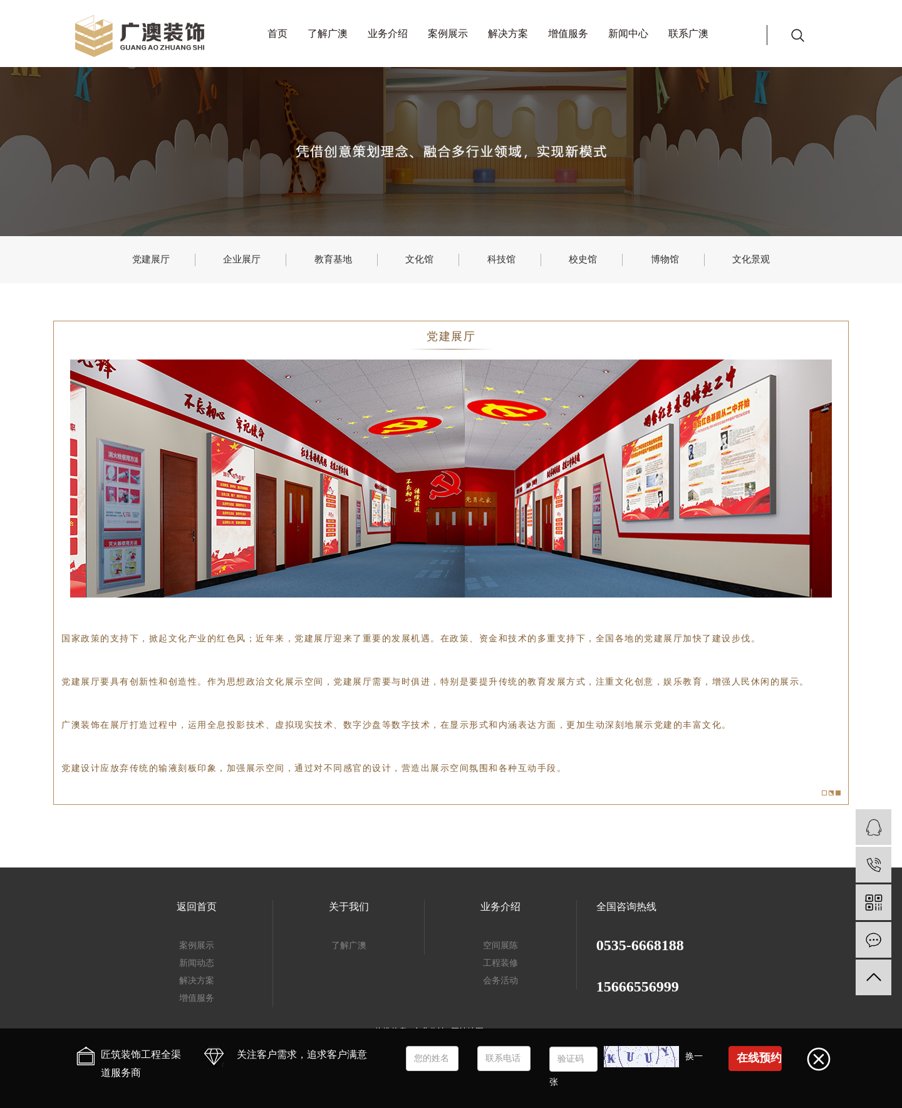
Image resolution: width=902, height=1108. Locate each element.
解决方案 (508, 33)
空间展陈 (500, 945)
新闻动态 (196, 963)
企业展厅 (242, 259)
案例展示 (448, 33)
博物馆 (665, 259)
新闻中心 (628, 33)
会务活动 (500, 980)
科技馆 (501, 259)
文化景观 (751, 259)
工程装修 (500, 963)
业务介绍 (388, 33)
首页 (277, 33)
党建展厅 (151, 259)
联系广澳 (688, 33)
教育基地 (333, 259)
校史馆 (583, 259)
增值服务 (568, 33)
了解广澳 (328, 33)
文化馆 (419, 259)
